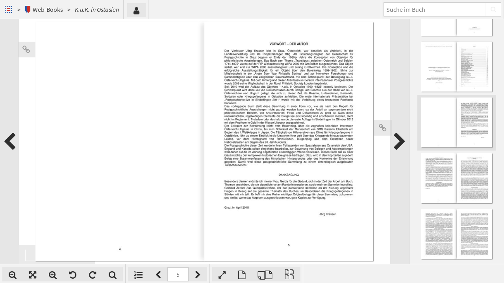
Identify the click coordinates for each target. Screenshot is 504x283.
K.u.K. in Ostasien (97, 9)
